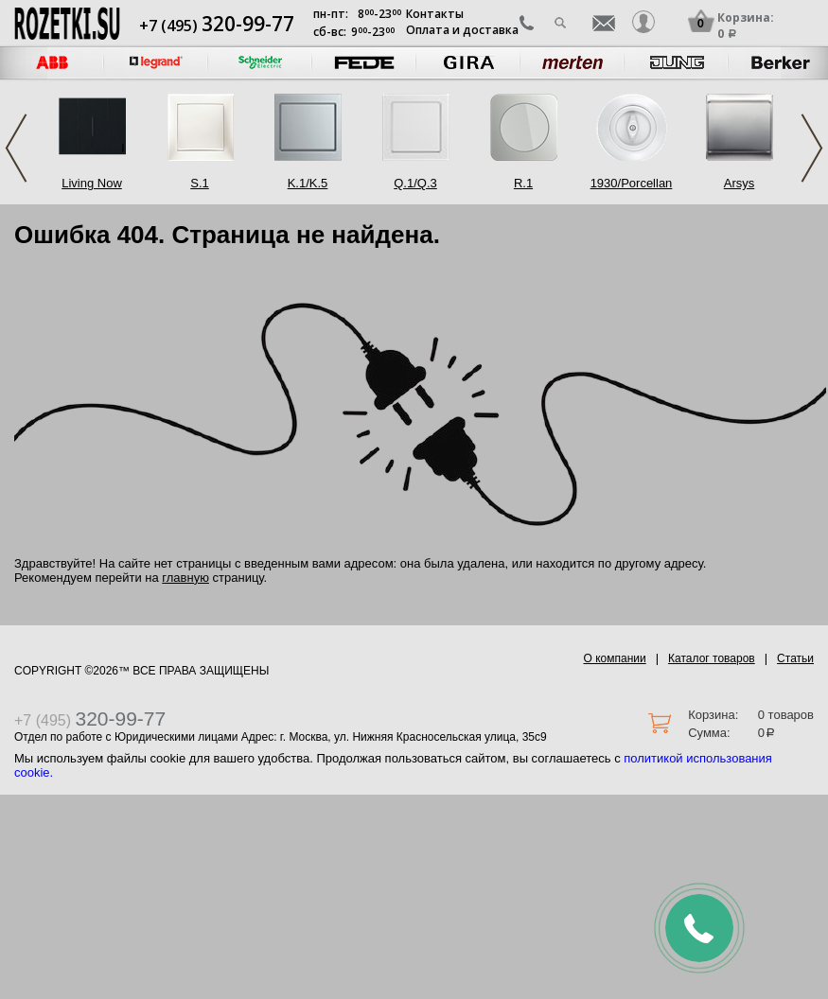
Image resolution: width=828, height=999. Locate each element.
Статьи (795, 658)
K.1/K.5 (308, 183)
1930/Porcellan (631, 183)
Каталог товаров (711, 658)
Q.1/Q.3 (415, 183)
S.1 (199, 183)
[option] (156, 63)
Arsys (739, 183)
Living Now (92, 183)
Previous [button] (16, 148)
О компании (615, 658)
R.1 (523, 183)
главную (185, 577)
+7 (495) (216, 25)
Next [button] (812, 148)
